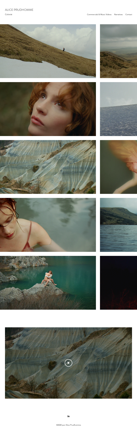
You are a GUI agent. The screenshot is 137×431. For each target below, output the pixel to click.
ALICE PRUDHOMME (19, 10)
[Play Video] (68, 363)
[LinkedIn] (68, 416)
